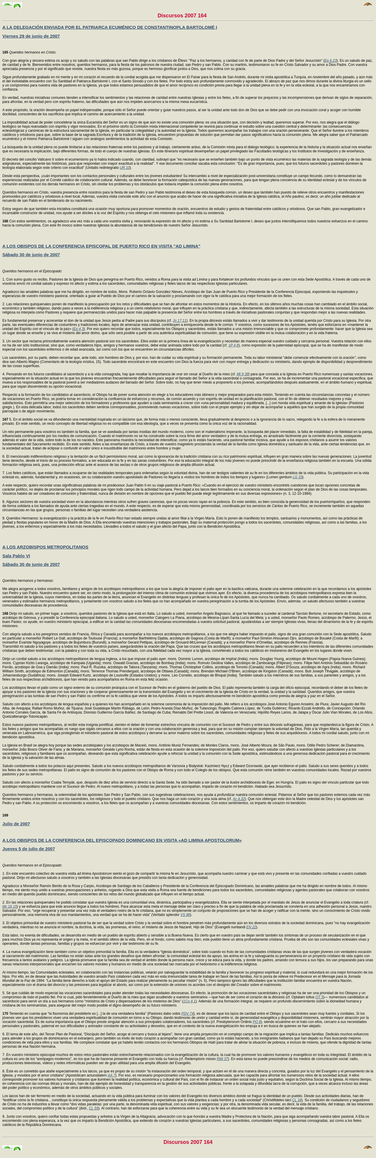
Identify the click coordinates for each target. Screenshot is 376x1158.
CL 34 (297, 1100)
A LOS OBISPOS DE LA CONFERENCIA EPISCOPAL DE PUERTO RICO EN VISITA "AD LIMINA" (101, 246)
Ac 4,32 (239, 799)
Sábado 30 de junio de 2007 (31, 254)
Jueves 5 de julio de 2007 (28, 848)
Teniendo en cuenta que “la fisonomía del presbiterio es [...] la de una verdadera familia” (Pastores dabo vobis (92, 1014)
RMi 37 (222, 1059)
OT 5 (319, 997)
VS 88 (185, 915)
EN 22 (251, 927)
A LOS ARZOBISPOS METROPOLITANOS (45, 546)
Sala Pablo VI (16, 555)
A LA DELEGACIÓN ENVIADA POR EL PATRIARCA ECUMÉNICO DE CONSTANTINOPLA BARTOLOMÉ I (109, 27)
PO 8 (257, 1022)
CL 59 (93, 1108)
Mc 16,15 (9, 906)
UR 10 (125, 168)
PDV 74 (188, 1014)
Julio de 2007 (16, 823)
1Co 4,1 (189, 1001)
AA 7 (111, 1075)
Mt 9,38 (243, 374)
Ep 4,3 (78, 329)
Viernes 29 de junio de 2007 (31, 36)
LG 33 (297, 477)
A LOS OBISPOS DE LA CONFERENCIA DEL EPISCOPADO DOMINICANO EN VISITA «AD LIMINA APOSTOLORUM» (122, 840)
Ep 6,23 (330, 61)
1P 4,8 (234, 345)
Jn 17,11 (179, 321)
